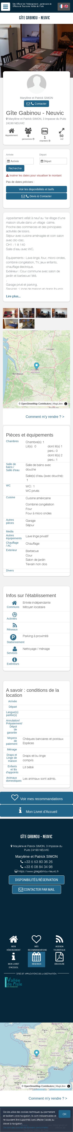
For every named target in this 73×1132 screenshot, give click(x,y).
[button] (36, 103)
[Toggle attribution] (65, 403)
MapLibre (58, 403)
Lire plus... (13, 296)
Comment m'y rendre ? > (45, 417)
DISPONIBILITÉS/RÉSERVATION (36, 880)
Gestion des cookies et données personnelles (25, 1127)
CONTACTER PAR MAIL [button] (36, 889)
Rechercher (15, 168)
